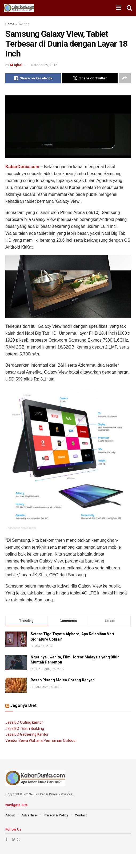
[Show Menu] (118, 8)
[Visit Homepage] (19, 8)
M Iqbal (16, 65)
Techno (23, 24)
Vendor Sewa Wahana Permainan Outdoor (41, 740)
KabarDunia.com (22, 166)
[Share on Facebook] (33, 78)
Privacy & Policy (55, 815)
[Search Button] (129, 8)
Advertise (29, 815)
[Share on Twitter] (90, 78)
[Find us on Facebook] (6, 839)
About (10, 815)
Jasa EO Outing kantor (24, 722)
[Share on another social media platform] (125, 78)
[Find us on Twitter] (15, 839)
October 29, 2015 (44, 65)
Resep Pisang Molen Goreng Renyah (63, 680)
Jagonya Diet (23, 705)
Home (9, 24)
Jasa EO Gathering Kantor (27, 734)
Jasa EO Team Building (24, 728)
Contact (81, 815)
